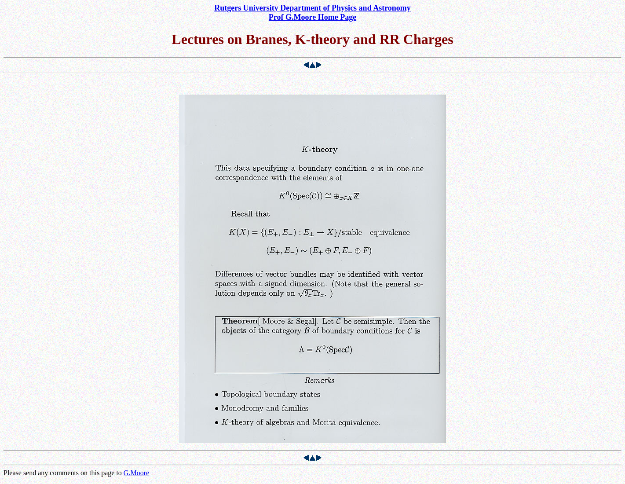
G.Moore (136, 473)
